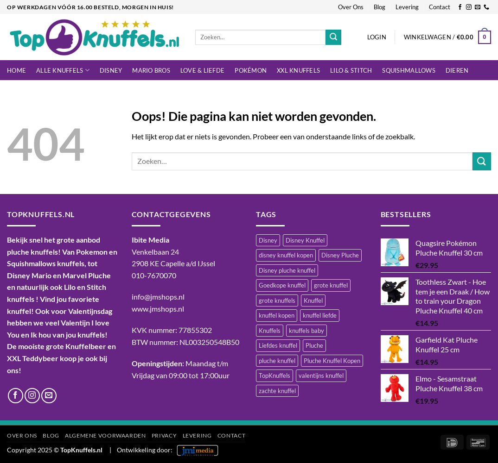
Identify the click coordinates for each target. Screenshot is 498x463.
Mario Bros (151, 70)
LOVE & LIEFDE (202, 70)
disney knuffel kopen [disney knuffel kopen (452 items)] (286, 255)
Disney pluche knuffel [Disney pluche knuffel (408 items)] (287, 270)
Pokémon (251, 70)
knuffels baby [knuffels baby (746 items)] (306, 330)
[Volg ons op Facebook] (460, 7)
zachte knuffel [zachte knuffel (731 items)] (277, 390)
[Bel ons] (486, 7)
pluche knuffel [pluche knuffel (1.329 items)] (277, 360)
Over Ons (351, 7)
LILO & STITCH (351, 70)
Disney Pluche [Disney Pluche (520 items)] (340, 255)
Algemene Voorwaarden (105, 435)
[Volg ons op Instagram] (469, 7)
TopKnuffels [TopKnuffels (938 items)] (274, 375)
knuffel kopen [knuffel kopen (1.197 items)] (276, 315)
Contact (439, 7)
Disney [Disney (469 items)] (268, 240)
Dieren (457, 70)
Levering (407, 7)
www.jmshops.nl (158, 308)
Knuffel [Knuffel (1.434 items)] (313, 300)
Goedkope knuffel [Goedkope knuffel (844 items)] (282, 285)
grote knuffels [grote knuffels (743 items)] (277, 300)
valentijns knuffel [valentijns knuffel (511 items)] (321, 375)
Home (16, 70)
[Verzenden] (333, 37)
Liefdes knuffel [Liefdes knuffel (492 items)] (278, 345)
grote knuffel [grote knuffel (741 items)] (331, 285)
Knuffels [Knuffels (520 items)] (270, 330)
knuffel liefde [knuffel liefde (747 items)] (320, 315)
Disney (111, 70)
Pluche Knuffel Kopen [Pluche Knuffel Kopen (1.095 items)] (332, 360)
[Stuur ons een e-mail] (477, 7)
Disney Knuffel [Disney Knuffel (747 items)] (305, 240)
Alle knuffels (62, 70)
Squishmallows (408, 70)
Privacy (164, 435)
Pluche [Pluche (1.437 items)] (314, 345)
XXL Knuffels (298, 70)
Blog (379, 7)
